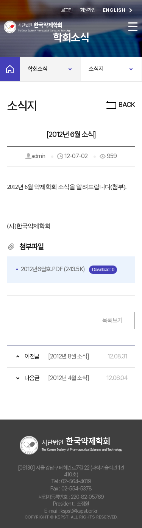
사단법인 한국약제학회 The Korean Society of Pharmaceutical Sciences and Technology (71, 445)
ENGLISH (118, 10)
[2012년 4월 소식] (68, 378)
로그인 (66, 10)
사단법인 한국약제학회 (37, 27)
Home (10, 69)
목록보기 (112, 320)
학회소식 (37, 68)
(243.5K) (53, 269)
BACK (120, 104)
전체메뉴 (133, 27)
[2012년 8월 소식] (68, 356)
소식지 (96, 68)
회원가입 (87, 10)
